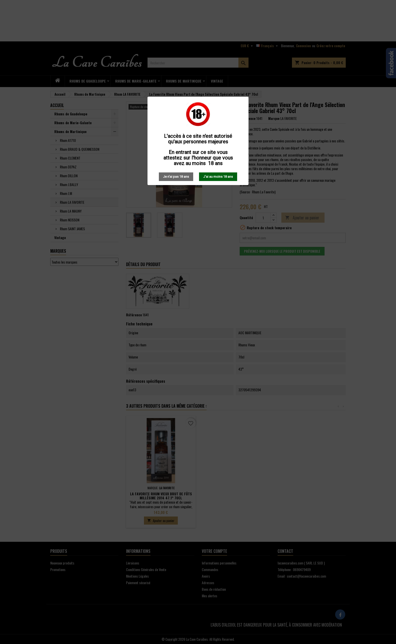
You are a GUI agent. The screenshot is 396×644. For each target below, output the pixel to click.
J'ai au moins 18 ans (218, 176)
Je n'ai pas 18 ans (176, 176)
